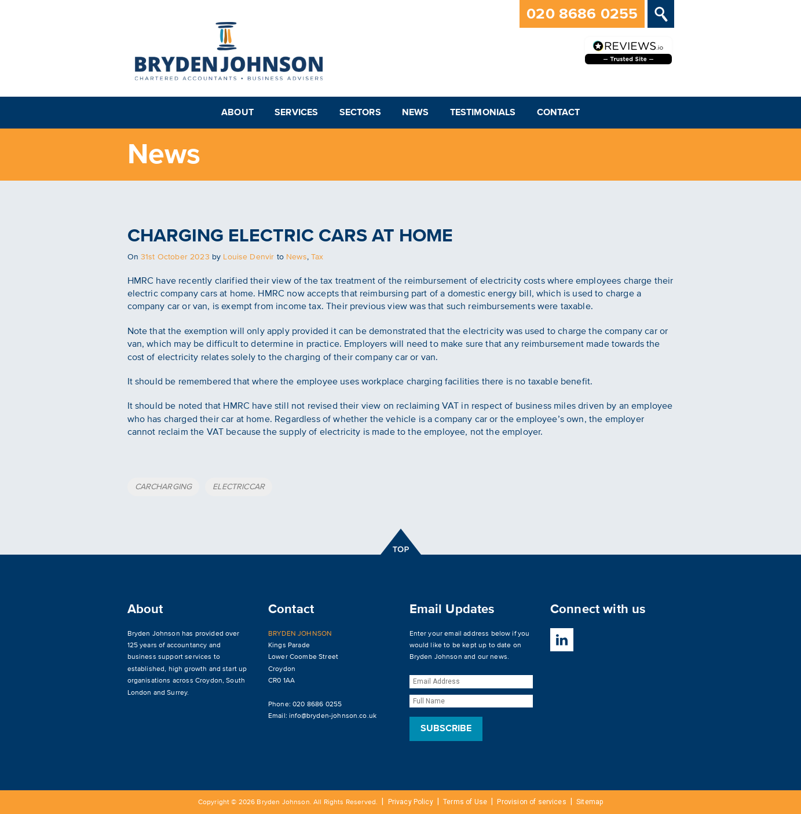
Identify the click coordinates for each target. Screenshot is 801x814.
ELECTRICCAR (239, 487)
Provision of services (531, 802)
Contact (558, 112)
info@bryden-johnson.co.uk (332, 716)
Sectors (360, 112)
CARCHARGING (163, 487)
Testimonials (483, 112)
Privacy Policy (410, 802)
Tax (317, 257)
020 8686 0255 (582, 14)
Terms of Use (465, 802)
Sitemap (589, 802)
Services (296, 112)
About (237, 112)
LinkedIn (561, 639)
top (400, 542)
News (415, 112)
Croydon (208, 680)
